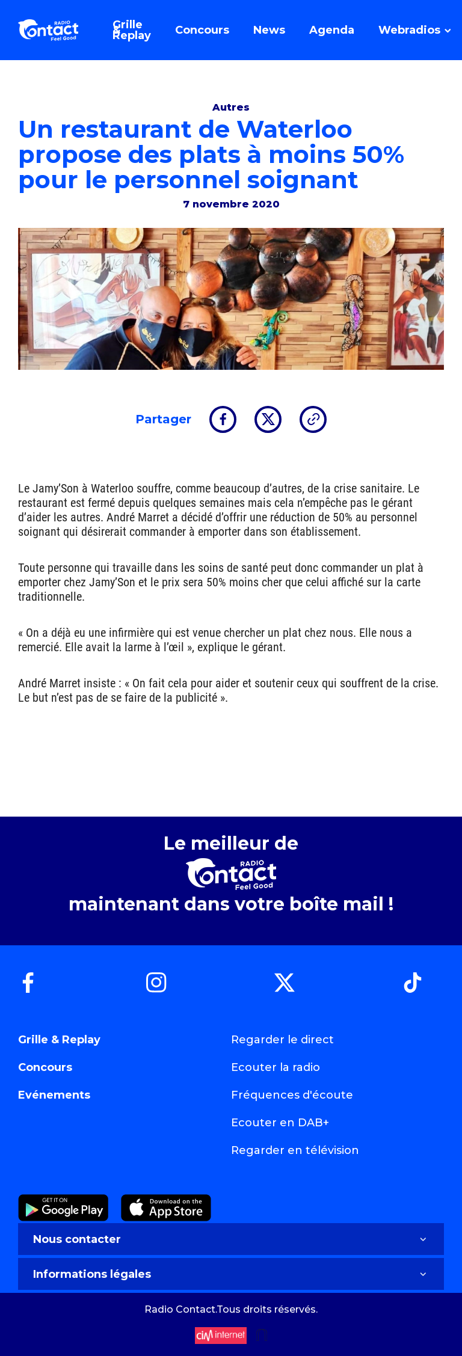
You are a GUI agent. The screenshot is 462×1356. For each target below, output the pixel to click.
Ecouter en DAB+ (280, 1122)
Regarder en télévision (295, 1150)
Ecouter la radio (275, 1067)
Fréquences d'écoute (292, 1095)
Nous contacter (231, 1239)
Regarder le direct (282, 1039)
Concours (45, 1067)
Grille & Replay (59, 1039)
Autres (231, 107)
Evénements (54, 1095)
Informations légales (231, 1274)
